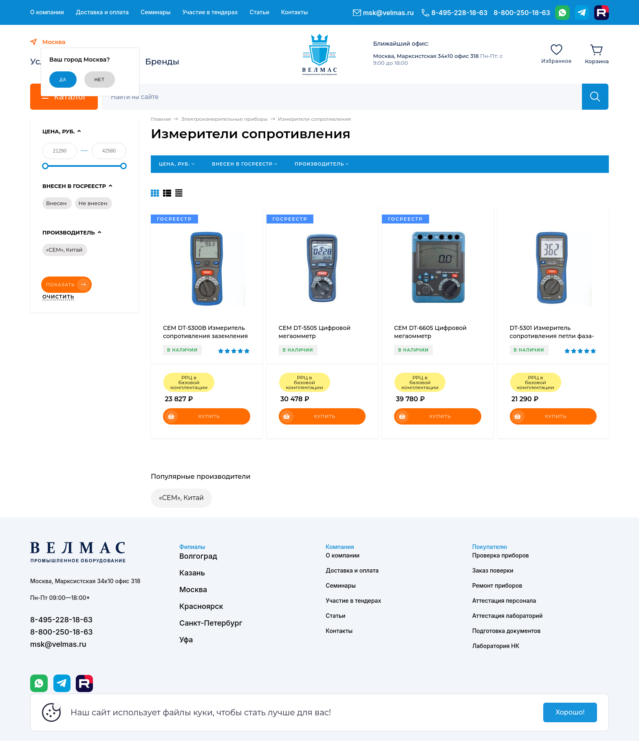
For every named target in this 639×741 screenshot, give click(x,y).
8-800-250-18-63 (522, 12)
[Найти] (595, 97)
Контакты (294, 12)
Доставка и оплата (102, 12)
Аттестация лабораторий (507, 615)
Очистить (58, 297)
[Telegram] (582, 12)
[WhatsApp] (562, 12)
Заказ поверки (492, 570)
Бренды (162, 61)
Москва (193, 589)
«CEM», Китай (181, 498)
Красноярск (201, 606)
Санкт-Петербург (210, 623)
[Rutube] (601, 12)
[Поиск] (346, 96)
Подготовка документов (506, 630)
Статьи (259, 12)
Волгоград (198, 556)
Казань (192, 572)
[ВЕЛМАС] (319, 54)
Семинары (156, 12)
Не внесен (93, 203)
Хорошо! (569, 712)
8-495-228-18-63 (459, 12)
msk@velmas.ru (388, 12)
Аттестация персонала (504, 600)
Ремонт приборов (497, 585)
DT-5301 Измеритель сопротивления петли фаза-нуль (552, 336)
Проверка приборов (500, 555)
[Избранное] (556, 53)
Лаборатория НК (496, 645)
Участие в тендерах (210, 12)
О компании (47, 12)
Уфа (186, 639)
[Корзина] (597, 53)
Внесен (56, 203)
